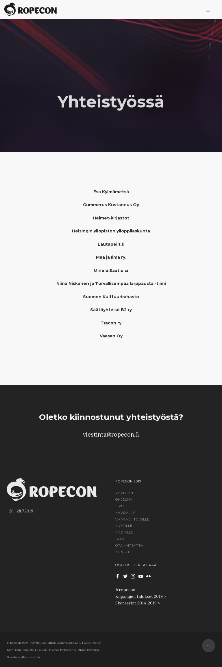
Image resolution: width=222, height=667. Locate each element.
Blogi (121, 539)
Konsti (122, 552)
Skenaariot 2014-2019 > (137, 603)
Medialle (124, 532)
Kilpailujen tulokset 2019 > (140, 596)
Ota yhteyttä (129, 546)
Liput (120, 506)
